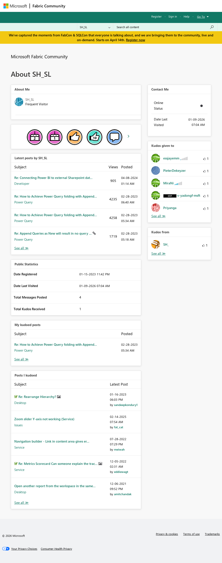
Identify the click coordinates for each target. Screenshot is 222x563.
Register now (135, 40)
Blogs (150, 6)
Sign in (172, 16)
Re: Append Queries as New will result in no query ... (53, 233)
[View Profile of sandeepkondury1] (126, 405)
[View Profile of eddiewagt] (121, 472)
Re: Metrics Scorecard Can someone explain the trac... (58, 463)
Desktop (20, 403)
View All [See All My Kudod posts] (21, 359)
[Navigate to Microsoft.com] (15, 5)
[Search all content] (165, 27)
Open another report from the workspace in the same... (55, 486)
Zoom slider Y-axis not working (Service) (44, 419)
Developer (21, 183)
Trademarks (212, 534)
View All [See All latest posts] (21, 248)
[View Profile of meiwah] (119, 449)
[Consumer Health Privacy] (56, 549)
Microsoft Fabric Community (39, 56)
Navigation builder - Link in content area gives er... (51, 441)
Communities (131, 6)
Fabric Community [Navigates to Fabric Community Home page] (49, 5)
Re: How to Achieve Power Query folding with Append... (55, 196)
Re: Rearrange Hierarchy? (37, 396)
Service (19, 447)
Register (156, 16)
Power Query (23, 202)
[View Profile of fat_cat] (118, 427)
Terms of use (191, 534)
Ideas (112, 6)
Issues (18, 425)
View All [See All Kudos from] (158, 253)
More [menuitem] (165, 6)
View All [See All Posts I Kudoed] (21, 502)
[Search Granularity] (95, 27)
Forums (75, 6)
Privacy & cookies (167, 534)
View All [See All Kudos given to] (158, 216)
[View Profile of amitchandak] (122, 494)
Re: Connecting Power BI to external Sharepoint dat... (53, 177)
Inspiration (94, 6)
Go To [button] (201, 16)
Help (186, 16)
